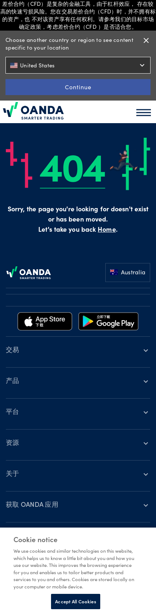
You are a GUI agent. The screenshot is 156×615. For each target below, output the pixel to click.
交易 (12, 350)
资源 (12, 443)
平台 (12, 412)
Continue (78, 87)
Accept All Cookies (75, 601)
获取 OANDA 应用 (32, 505)
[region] (78, 571)
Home (107, 230)
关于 (12, 474)
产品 (12, 381)
